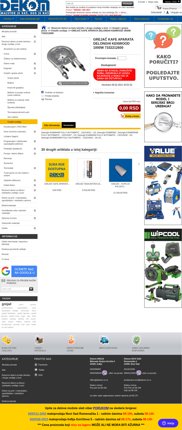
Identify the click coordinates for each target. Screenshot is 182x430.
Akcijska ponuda (9, 31)
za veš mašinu (7, 327)
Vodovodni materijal (11, 223)
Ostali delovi (9, 185)
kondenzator (7, 324)
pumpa (33, 304)
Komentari (69, 125)
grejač (7, 304)
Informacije (9, 236)
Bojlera (10, 83)
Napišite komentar (104, 92)
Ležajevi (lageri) (11, 136)
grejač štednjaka (8, 313)
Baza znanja (80, 20)
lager (23, 316)
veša (4, 322)
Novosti (98, 19)
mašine (27, 322)
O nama (5, 259)
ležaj (34, 316)
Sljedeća (139, 164)
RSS (40, 375)
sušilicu (5, 319)
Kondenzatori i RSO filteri (15, 127)
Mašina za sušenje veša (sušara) (18, 101)
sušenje (13, 319)
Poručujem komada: (105, 58)
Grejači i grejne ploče (13, 73)
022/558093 (95, 369)
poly (28, 324)
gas (28, 316)
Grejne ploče (13, 78)
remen (33, 319)
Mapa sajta (153, 2)
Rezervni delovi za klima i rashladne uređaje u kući (13, 191)
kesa (34, 311)
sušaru (11, 322)
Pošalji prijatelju (52, 96)
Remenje (8, 158)
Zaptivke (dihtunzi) (12, 180)
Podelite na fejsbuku (54, 92)
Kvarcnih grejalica (15, 88)
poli (23, 324)
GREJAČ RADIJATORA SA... (88, 184)
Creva (6, 54)
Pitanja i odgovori (118, 19)
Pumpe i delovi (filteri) (13, 153)
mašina (21, 319)
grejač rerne (14, 316)
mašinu (19, 322)
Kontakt (141, 2)
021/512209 (129, 369)
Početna (7, 20)
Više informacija (52, 125)
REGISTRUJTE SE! (57, 19)
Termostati (8, 168)
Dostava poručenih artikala (14, 249)
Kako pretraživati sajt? (30, 19)
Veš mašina (12, 117)
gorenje (17, 324)
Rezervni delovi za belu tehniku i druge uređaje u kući (16, 42)
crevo (21, 304)
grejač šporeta (23, 313)
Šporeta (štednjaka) (16, 107)
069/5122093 (130, 373)
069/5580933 (96, 373)
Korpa (170, 8)
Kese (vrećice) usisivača (15, 131)
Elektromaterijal (9, 205)
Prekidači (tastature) (13, 149)
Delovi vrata (9, 63)
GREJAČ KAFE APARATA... (57, 184)
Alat (3, 36)
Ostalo (5, 228)
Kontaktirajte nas (165, 19)
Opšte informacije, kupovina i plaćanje (15, 242)
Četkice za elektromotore (15, 58)
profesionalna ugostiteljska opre (19, 308)
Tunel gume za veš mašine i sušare (16, 174)
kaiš (34, 322)
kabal (33, 324)
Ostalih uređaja (14, 122)
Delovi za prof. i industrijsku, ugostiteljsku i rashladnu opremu (16, 199)
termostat (25, 311)
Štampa (48, 99)
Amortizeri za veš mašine (15, 49)
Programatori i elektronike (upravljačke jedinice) (15, 142)
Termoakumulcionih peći (18, 112)
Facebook (42, 365)
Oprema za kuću (9, 218)
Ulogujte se (176, 12)
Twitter (41, 370)
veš (27, 319)
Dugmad (8, 68)
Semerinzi (8, 163)
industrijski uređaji (10, 311)
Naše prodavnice (142, 19)
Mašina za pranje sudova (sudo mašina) (18, 93)
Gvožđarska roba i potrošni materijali (14, 211)
